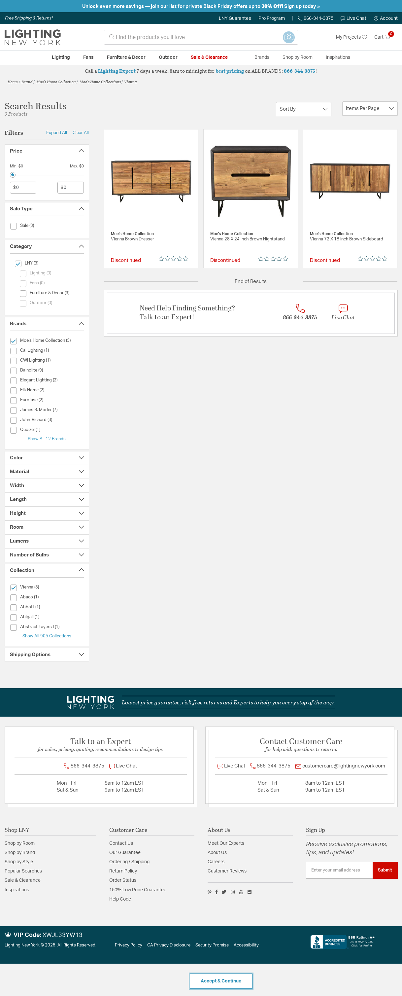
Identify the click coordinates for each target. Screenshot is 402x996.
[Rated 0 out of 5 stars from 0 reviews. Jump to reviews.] (175, 259)
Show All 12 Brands (47, 439)
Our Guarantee (125, 852)
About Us (217, 852)
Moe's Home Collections (100, 82)
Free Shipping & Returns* (29, 18)
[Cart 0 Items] (386, 37)
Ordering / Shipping (129, 862)
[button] (386, 18)
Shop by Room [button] (298, 57)
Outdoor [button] (168, 57)
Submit (385, 870)
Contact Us (121, 843)
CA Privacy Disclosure (168, 945)
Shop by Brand (20, 852)
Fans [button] (88, 57)
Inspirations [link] (338, 57)
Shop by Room (20, 843)
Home (13, 82)
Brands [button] (261, 57)
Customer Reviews (227, 871)
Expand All (56, 132)
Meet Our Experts (226, 843)
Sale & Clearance (23, 880)
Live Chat (353, 18)
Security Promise (212, 945)
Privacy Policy (128, 945)
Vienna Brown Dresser (132, 239)
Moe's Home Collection (56, 82)
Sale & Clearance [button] (209, 57)
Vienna (130, 82)
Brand (27, 82)
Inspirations (17, 890)
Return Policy (123, 871)
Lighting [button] (61, 57)
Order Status (122, 880)
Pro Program (271, 18)
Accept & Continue (221, 981)
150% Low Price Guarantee (137, 890)
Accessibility (246, 945)
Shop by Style (19, 862)
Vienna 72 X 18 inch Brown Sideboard (346, 239)
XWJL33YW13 (63, 935)
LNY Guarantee (235, 18)
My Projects (351, 37)
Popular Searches (23, 871)
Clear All (81, 132)
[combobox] (201, 37)
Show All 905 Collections (46, 636)
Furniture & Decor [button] (126, 57)
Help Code (120, 899)
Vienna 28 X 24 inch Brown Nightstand (247, 239)
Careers (216, 862)
